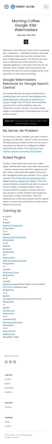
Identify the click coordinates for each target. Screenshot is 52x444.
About (7, 422)
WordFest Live (9, 311)
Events (7, 383)
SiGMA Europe (9, 334)
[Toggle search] (46, 7)
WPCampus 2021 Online (13, 322)
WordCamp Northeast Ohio (14, 237)
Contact (8, 426)
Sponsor (8, 407)
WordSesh (7, 249)
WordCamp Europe (11, 272)
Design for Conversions (13, 225)
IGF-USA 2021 (8, 299)
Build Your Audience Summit (15, 261)
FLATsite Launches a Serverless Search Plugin (22, 151)
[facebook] (14, 362)
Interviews (9, 388)
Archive (8, 379)
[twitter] (6, 362)
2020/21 (8, 217)
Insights (8, 392)
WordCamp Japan (10, 284)
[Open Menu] (7, 6)
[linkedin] (10, 362)
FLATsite (32, 148)
